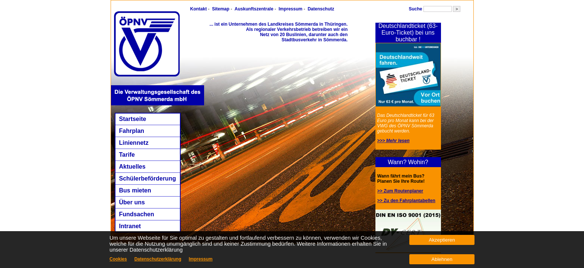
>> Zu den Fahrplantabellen (406, 200)
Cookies (118, 259)
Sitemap (220, 9)
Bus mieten (135, 190)
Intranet (130, 226)
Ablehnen (441, 259)
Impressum (290, 9)
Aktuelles (132, 166)
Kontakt (198, 9)
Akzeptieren (442, 240)
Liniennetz (134, 143)
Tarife (127, 154)
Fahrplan (132, 131)
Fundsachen (136, 214)
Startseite (132, 119)
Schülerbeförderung (147, 178)
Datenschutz (321, 9)
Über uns (132, 202)
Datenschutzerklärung (157, 259)
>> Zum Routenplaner (400, 191)
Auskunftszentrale (254, 9)
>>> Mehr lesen (393, 140)
